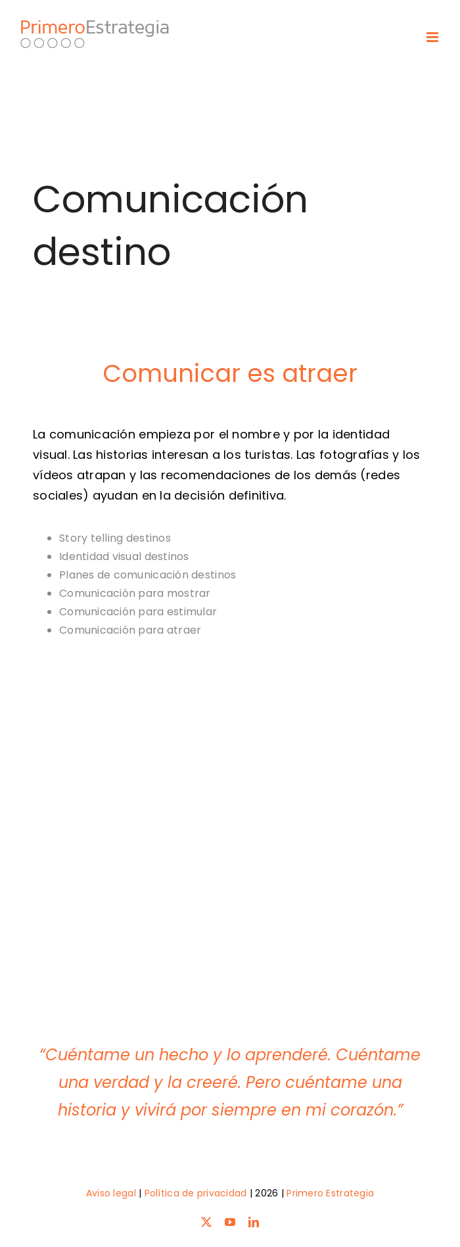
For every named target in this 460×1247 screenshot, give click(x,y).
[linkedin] (253, 1222)
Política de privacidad (196, 1193)
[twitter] (206, 1222)
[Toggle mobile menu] (433, 37)
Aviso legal (111, 1193)
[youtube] (230, 1222)
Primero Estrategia (330, 1193)
